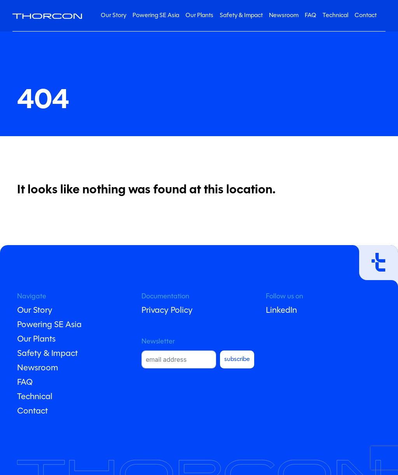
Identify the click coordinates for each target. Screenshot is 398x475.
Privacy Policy (167, 310)
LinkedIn (281, 310)
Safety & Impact (241, 15)
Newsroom (283, 15)
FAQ (310, 15)
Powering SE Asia (156, 15)
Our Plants (199, 15)
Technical (335, 15)
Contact (365, 15)
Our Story (113, 15)
